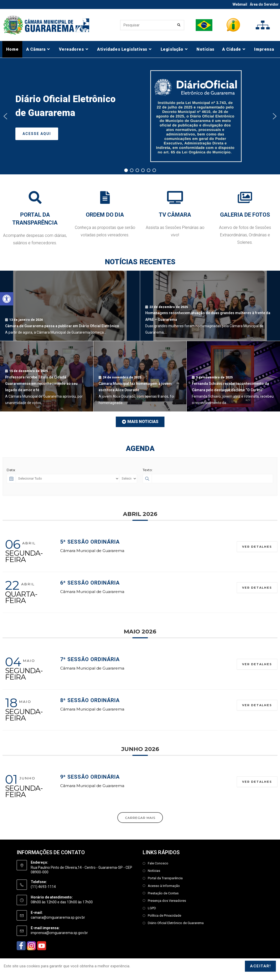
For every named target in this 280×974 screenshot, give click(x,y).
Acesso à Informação (164, 886)
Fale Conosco (158, 863)
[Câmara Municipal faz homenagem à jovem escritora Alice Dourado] (140, 376)
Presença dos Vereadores (167, 901)
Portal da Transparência (165, 878)
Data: (11, 470)
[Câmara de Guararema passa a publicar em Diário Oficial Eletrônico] (70, 306)
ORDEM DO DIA (105, 214)
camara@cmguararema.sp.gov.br (58, 917)
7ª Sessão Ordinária (90, 659)
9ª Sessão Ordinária (90, 777)
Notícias (154, 871)
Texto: (148, 470)
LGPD (152, 908)
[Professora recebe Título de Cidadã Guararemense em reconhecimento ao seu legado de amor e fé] (46, 376)
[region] (140, 116)
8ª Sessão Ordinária (90, 700)
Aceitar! (260, 966)
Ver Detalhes (257, 546)
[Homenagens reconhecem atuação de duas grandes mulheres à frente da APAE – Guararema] (210, 306)
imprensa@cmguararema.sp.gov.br (59, 933)
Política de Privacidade (164, 915)
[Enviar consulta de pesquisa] (179, 25)
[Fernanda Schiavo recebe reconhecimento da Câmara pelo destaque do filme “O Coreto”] (233, 376)
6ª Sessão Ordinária (90, 583)
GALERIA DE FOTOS (245, 214)
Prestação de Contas (163, 893)
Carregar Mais (140, 818)
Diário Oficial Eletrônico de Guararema (176, 923)
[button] (6, 298)
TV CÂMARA (175, 214)
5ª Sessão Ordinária (90, 542)
